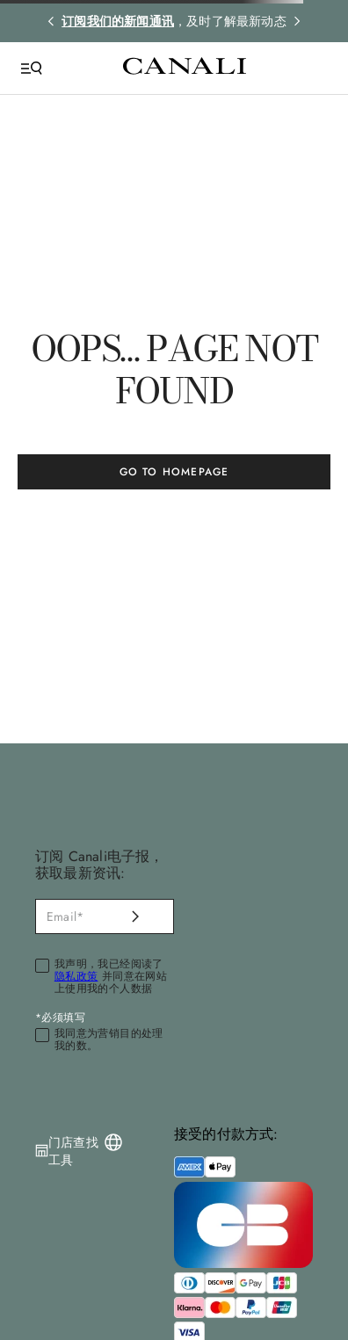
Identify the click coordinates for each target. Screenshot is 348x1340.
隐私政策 (76, 976)
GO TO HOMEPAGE (174, 472)
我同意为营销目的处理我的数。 (108, 1040)
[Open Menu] (31, 68)
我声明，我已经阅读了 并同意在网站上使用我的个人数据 (110, 977)
